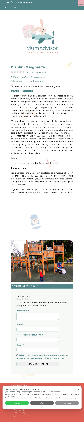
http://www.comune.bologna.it (27, 81)
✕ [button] (78, 389)
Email (20, 345)
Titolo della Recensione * (29, 335)
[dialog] (42, 397)
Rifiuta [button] (42, 403)
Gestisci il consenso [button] (22, 417)
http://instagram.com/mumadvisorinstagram (10, 7)
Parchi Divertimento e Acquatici (29, 77)
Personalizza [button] (67, 403)
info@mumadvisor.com (19, 2)
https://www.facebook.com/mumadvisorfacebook (6, 7)
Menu (81, 3)
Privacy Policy (20, 410)
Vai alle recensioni (36, 72)
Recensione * (23, 310)
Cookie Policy (19, 413)
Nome (20, 324)
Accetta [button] (17, 403)
